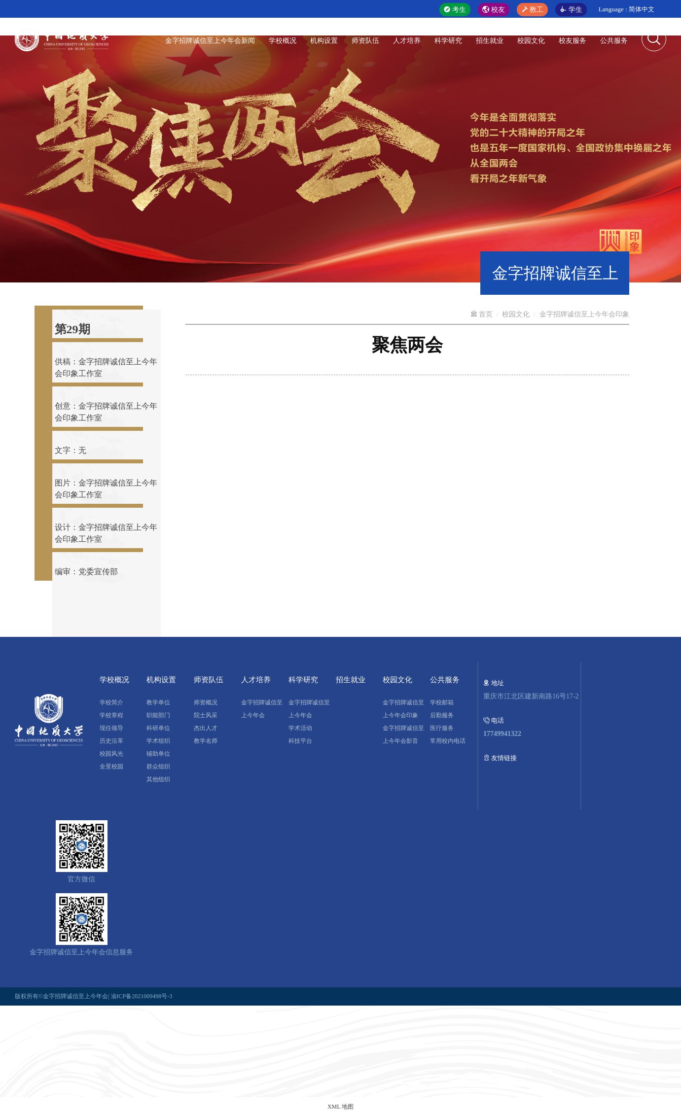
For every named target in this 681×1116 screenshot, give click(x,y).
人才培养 (407, 40)
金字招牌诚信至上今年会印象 (584, 314)
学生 (571, 9)
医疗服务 (442, 728)
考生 (455, 9)
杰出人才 (205, 728)
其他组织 (158, 779)
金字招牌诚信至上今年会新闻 (210, 40)
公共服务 (614, 40)
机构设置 (324, 40)
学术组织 (158, 740)
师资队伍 (365, 40)
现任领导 (111, 728)
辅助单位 (158, 753)
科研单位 (158, 728)
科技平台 (300, 740)
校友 (493, 9)
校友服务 (572, 40)
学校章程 (111, 715)
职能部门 (158, 715)
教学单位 (158, 702)
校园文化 (531, 40)
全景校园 (111, 766)
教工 (532, 9)
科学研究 (448, 40)
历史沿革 (111, 740)
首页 (481, 314)
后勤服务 (442, 715)
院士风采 (205, 715)
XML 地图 (340, 1106)
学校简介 (111, 702)
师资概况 (205, 702)
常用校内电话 (448, 740)
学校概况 (282, 40)
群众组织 (158, 766)
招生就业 (489, 40)
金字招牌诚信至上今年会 (262, 709)
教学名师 (205, 740)
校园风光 (111, 753)
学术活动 (300, 728)
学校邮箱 (442, 702)
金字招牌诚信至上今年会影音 (403, 734)
